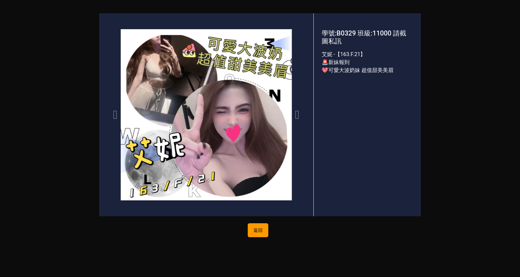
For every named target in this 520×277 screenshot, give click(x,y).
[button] (115, 114)
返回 (258, 230)
